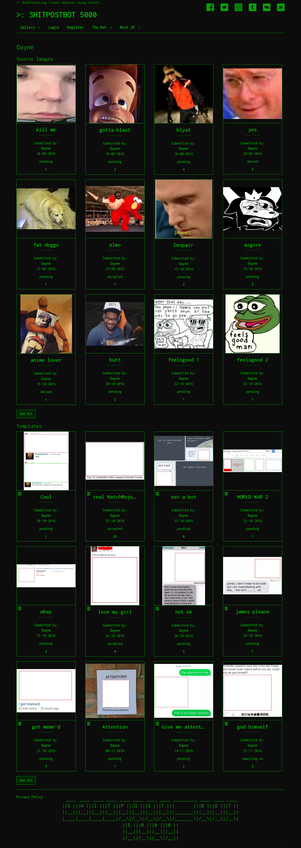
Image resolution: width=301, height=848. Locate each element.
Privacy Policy (29, 797)
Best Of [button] (128, 27)
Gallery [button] (28, 27)
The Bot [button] (100, 27)
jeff (283, 847)
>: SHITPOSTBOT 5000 (56, 14)
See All (26, 414)
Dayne (46, 148)
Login (53, 27)
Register (75, 27)
